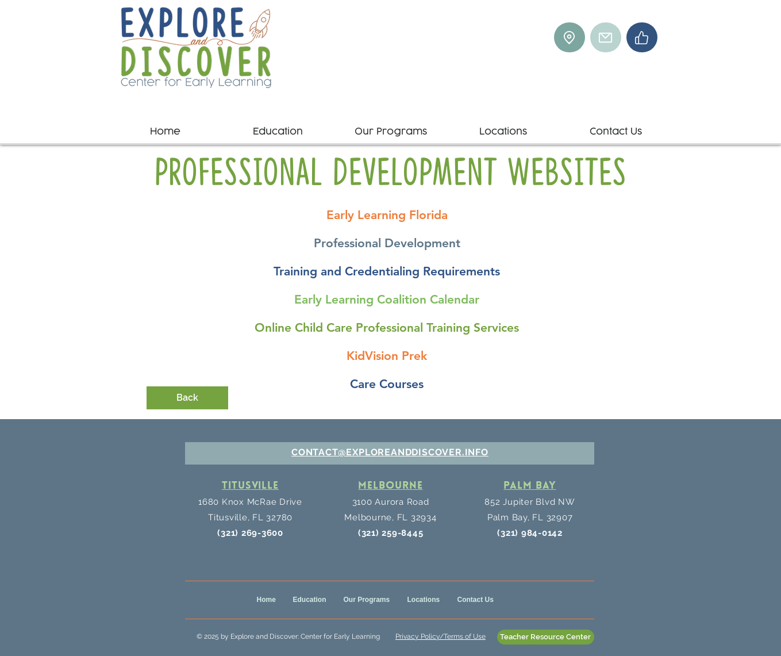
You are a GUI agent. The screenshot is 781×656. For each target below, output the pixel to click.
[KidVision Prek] (387, 355)
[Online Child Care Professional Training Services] (387, 327)
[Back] (187, 397)
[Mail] (605, 37)
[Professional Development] (387, 243)
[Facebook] (641, 37)
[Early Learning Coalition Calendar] (387, 299)
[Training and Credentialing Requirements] (387, 271)
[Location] (569, 37)
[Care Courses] (387, 384)
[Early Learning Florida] (387, 215)
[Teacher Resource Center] (545, 637)
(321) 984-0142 (530, 533)
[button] (278, 126)
